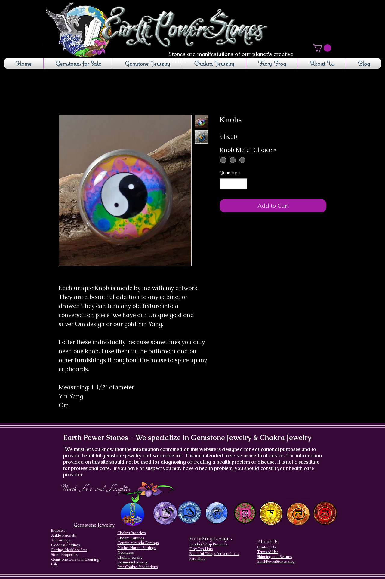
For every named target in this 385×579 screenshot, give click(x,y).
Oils (54, 564)
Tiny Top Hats (201, 549)
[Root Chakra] (325, 513)
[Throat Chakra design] (216, 513)
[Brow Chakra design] (189, 512)
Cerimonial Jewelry (132, 562)
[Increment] (242, 184)
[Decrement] (224, 184)
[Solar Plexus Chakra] (270, 513)
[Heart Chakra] (245, 513)
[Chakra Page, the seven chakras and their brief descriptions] (133, 514)
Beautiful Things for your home (214, 553)
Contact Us (266, 547)
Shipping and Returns (274, 556)
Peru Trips (197, 558)
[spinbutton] (233, 184)
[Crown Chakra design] (165, 513)
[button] (322, 48)
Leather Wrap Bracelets (208, 544)
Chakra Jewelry (129, 557)
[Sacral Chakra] (298, 513)
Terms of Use (267, 552)
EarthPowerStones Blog (276, 561)
